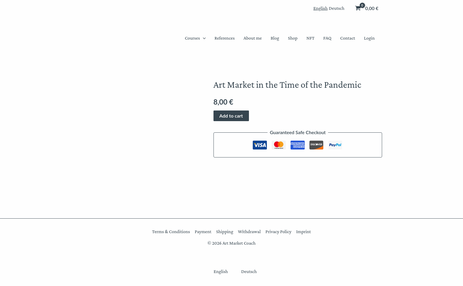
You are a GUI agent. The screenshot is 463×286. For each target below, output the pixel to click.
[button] (203, 38)
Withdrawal (249, 231)
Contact (347, 37)
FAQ (327, 37)
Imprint (303, 231)
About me (253, 37)
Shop (292, 37)
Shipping (224, 231)
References (225, 37)
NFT (310, 37)
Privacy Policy (278, 231)
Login (369, 37)
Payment (203, 231)
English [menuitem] (320, 8)
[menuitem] (320, 8)
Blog (275, 37)
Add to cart (231, 115)
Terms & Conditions (171, 231)
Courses (195, 38)
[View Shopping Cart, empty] (367, 8)
